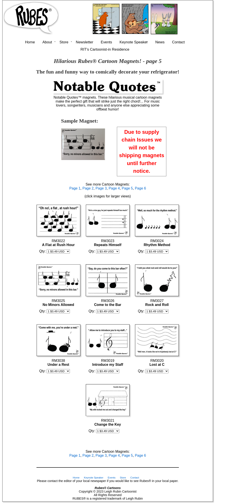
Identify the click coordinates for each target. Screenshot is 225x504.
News (160, 42)
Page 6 (140, 188)
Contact (178, 42)
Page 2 (88, 188)
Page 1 (75, 188)
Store (64, 42)
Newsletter (84, 42)
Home (30, 42)
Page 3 (101, 188)
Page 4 (114, 188)
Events (106, 42)
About (47, 42)
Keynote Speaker (134, 42)
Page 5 (127, 188)
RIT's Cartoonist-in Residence (104, 49)
